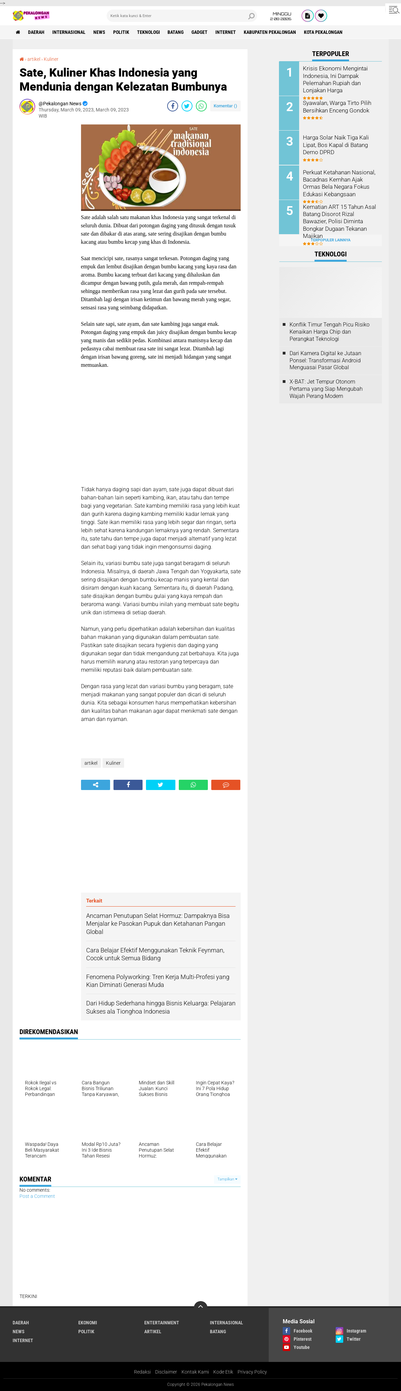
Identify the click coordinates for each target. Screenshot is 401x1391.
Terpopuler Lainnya (330, 240)
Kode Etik (223, 1372)
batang (176, 32)
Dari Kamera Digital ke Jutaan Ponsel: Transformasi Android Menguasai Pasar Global (325, 360)
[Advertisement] (46, 227)
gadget (200, 32)
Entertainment (161, 1322)
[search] (182, 16)
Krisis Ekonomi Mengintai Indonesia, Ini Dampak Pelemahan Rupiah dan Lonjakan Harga (334, 79)
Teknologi (148, 32)
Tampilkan (227, 1179)
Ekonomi (87, 1322)
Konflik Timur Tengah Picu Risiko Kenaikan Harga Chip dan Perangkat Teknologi (330, 331)
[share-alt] (95, 785)
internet (226, 32)
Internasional (69, 32)
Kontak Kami (195, 1372)
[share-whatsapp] (201, 106)
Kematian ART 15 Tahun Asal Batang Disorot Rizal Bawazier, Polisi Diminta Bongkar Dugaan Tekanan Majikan (340, 217)
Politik (121, 32)
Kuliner (51, 59)
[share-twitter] (187, 106)
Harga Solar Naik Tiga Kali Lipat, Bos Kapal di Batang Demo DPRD (335, 144)
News (100, 32)
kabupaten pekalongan (270, 32)
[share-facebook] (172, 106)
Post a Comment (37, 1196)
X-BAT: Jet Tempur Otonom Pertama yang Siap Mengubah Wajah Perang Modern (326, 388)
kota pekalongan (324, 32)
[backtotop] (201, 1308)
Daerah (36, 32)
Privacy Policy (252, 1372)
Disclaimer (166, 1372)
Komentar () (225, 105)
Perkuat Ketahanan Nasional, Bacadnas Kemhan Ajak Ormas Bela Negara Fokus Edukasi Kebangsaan (338, 182)
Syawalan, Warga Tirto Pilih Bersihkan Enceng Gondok (336, 106)
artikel (33, 59)
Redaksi (142, 1372)
